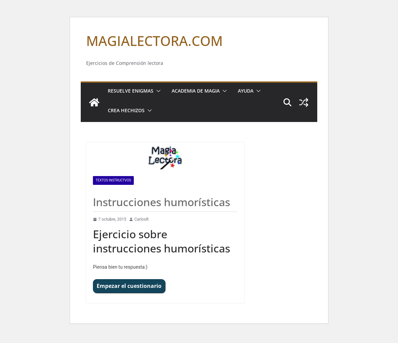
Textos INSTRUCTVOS (113, 180)
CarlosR (141, 219)
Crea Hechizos (126, 110)
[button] (157, 91)
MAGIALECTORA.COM (154, 40)
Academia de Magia (196, 91)
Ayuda (245, 91)
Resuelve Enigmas (130, 91)
